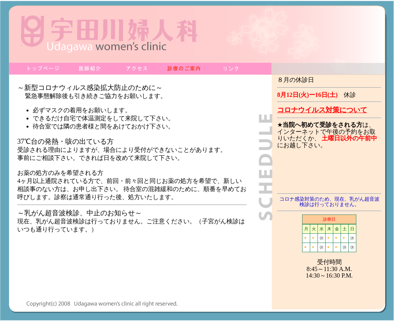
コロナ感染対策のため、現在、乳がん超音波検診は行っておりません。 (329, 201)
